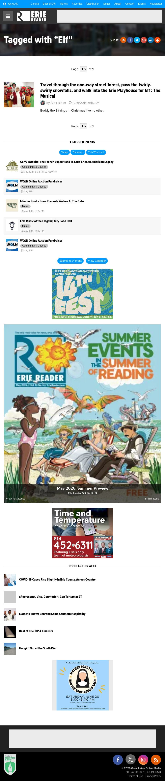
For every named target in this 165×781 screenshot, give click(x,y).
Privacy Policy (153, 776)
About (117, 4)
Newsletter (156, 4)
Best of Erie (49, 4)
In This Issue (152, 498)
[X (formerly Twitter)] (131, 761)
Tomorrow (78, 152)
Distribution (92, 4)
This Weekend (96, 152)
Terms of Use (136, 776)
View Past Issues (15, 498)
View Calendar (97, 260)
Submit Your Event (70, 260)
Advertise (77, 4)
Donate (35, 4)
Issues (106, 4)
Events (142, 4)
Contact (129, 4)
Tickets (64, 4)
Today (64, 152)
